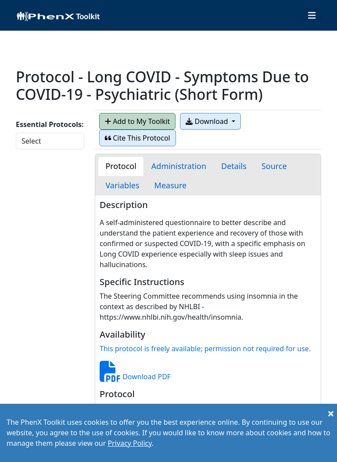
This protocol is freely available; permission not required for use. (205, 348)
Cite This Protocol (137, 138)
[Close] (331, 413)
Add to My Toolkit (137, 121)
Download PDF (135, 376)
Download (207, 121)
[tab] (120, 166)
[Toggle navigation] (312, 15)
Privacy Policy (129, 443)
